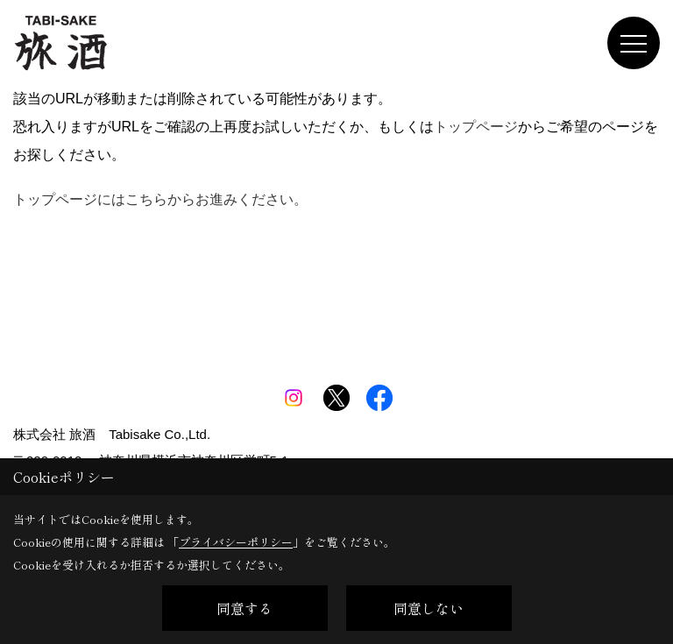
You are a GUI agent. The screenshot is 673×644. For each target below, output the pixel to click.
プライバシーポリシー (236, 542)
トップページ (476, 126)
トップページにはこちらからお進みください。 (160, 199)
